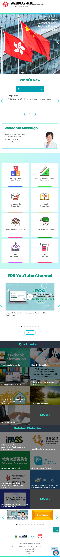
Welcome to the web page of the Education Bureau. (14, 135)
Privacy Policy (30, 551)
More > (28, 114)
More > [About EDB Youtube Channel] (30, 332)
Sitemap (30, 553)
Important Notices (30, 549)
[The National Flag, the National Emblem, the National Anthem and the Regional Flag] (30, 44)
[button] (2, 44)
